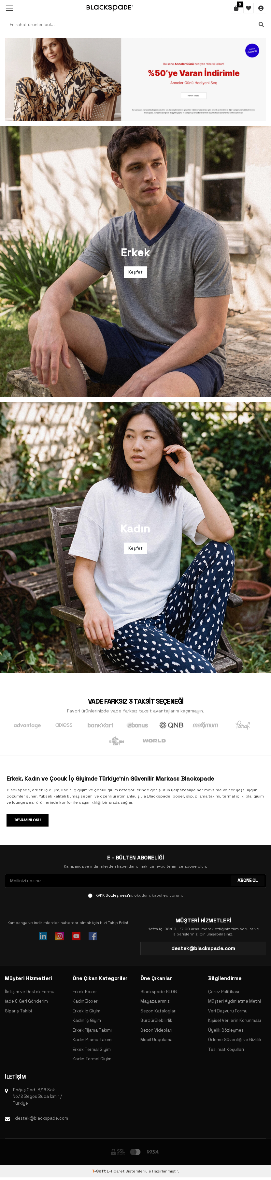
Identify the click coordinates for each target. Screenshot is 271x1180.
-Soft (99, 1171)
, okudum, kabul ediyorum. (135, 895)
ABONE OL (247, 881)
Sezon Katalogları (158, 1011)
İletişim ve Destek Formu (29, 991)
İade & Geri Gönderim (26, 1001)
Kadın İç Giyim (87, 1020)
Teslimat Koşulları (226, 1049)
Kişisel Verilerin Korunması (234, 1020)
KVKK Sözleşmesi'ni (113, 895)
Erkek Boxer (85, 991)
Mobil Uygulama (156, 1039)
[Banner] (135, 79)
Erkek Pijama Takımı (92, 1030)
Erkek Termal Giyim (92, 1049)
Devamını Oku (27, 820)
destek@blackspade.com (41, 1118)
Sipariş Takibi (18, 1011)
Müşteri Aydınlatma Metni (234, 1001)
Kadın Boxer (85, 1001)
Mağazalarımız (155, 1001)
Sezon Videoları (156, 1030)
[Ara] (261, 24)
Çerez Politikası (223, 991)
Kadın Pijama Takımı (92, 1039)
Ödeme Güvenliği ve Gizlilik (235, 1039)
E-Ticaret (115, 1171)
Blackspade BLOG (158, 991)
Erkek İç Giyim (86, 1011)
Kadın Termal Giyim (92, 1059)
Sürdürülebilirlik (156, 1020)
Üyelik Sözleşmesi (226, 1030)
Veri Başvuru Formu (228, 1011)
